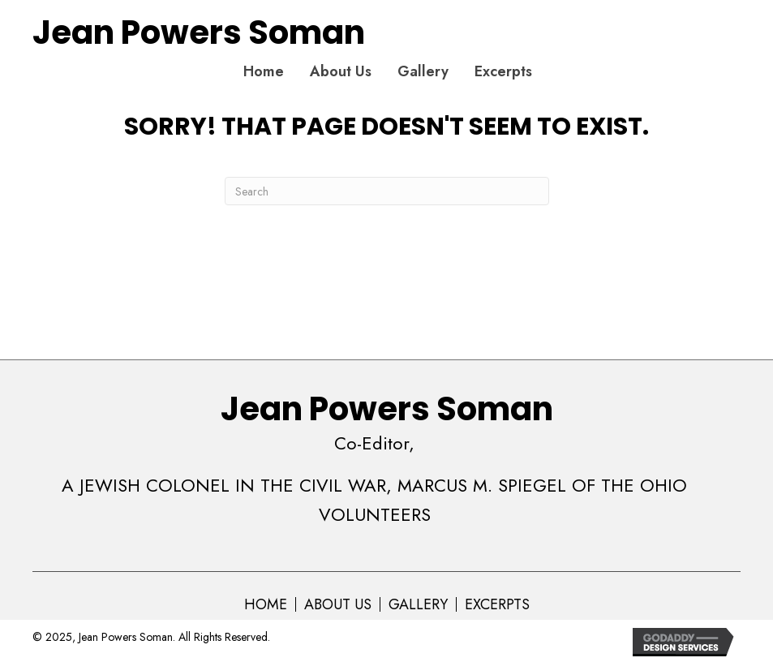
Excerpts (497, 604)
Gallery (418, 604)
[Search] (387, 191)
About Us (337, 604)
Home (265, 604)
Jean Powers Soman (198, 32)
